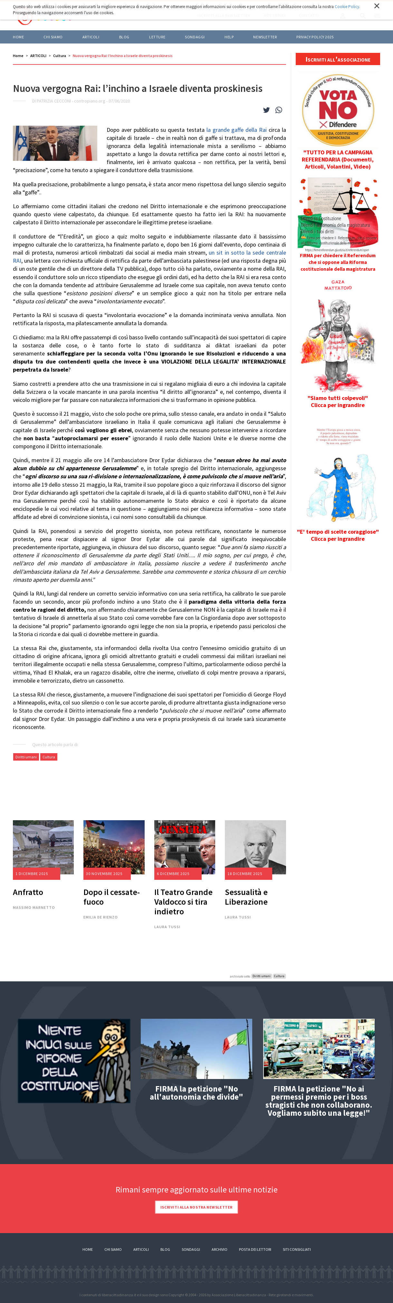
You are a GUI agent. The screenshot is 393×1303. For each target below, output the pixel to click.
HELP (229, 36)
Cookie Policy (347, 6)
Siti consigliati (297, 1249)
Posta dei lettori (255, 1249)
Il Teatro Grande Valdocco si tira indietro (183, 902)
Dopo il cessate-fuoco (111, 897)
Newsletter (265, 36)
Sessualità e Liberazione (246, 897)
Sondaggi (195, 36)
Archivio (219, 1249)
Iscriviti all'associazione (337, 58)
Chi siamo (52, 36)
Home (18, 36)
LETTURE (157, 36)
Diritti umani (26, 756)
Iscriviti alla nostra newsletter (196, 1207)
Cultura (59, 55)
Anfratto (28, 892)
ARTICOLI (91, 36)
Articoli (141, 1249)
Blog (165, 1249)
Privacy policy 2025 (314, 36)
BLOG (124, 36)
